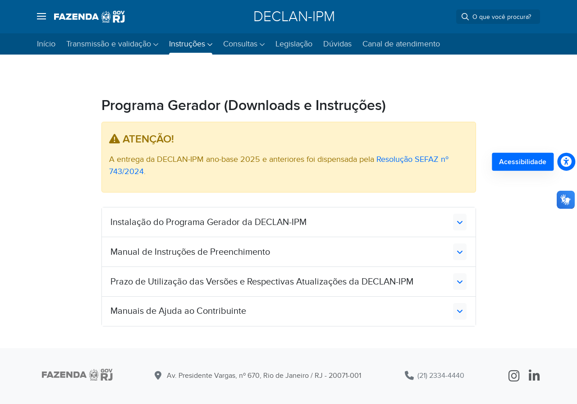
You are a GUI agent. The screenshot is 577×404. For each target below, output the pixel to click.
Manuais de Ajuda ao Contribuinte (178, 311)
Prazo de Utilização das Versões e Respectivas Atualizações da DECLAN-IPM (261, 281)
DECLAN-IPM (294, 16)
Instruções (187, 44)
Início (46, 44)
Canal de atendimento (401, 44)
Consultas (240, 44)
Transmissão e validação (108, 44)
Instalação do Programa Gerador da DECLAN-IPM (208, 222)
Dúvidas (337, 44)
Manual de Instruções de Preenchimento (190, 252)
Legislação (293, 44)
